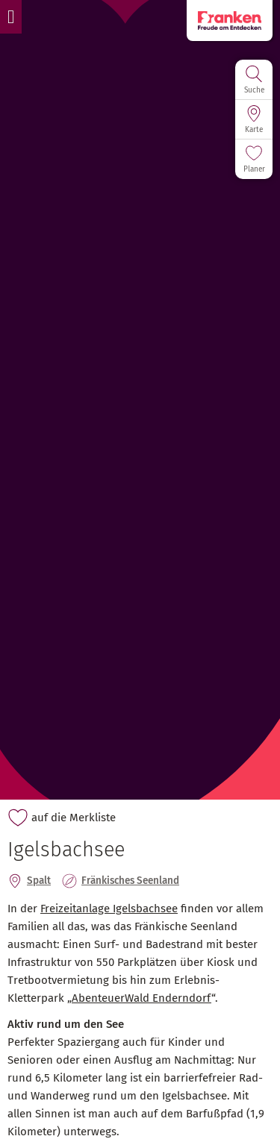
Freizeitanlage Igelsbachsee (109, 908)
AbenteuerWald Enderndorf (141, 998)
